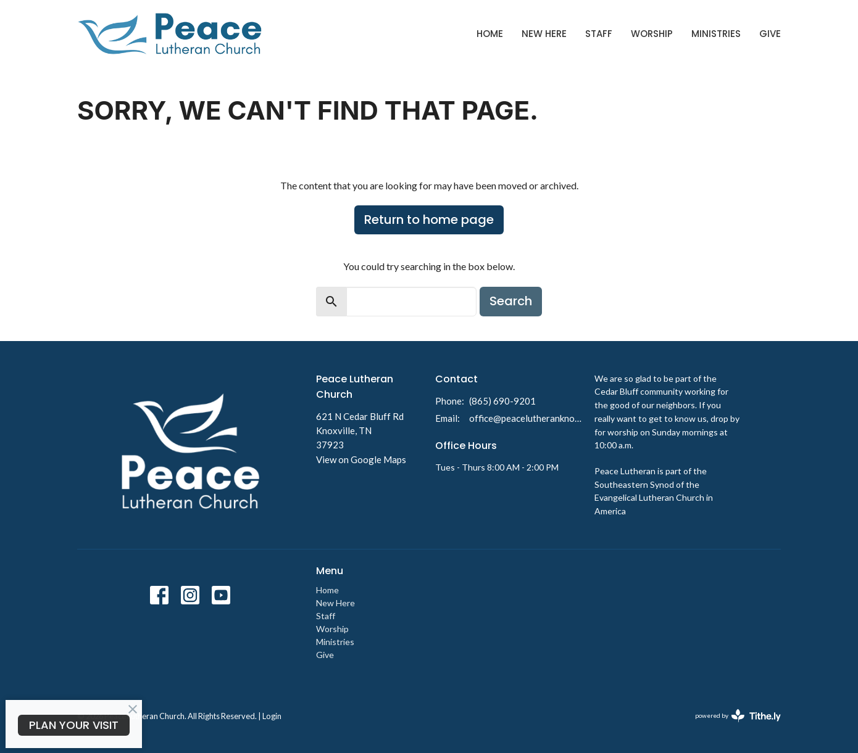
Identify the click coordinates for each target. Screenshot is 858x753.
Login (271, 716)
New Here (544, 33)
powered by (738, 716)
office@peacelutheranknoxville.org (525, 418)
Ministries (716, 33)
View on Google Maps (361, 459)
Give (770, 33)
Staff (598, 33)
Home (490, 33)
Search (510, 301)
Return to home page (429, 219)
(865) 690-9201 (502, 400)
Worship (652, 33)
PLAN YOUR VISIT (74, 725)
